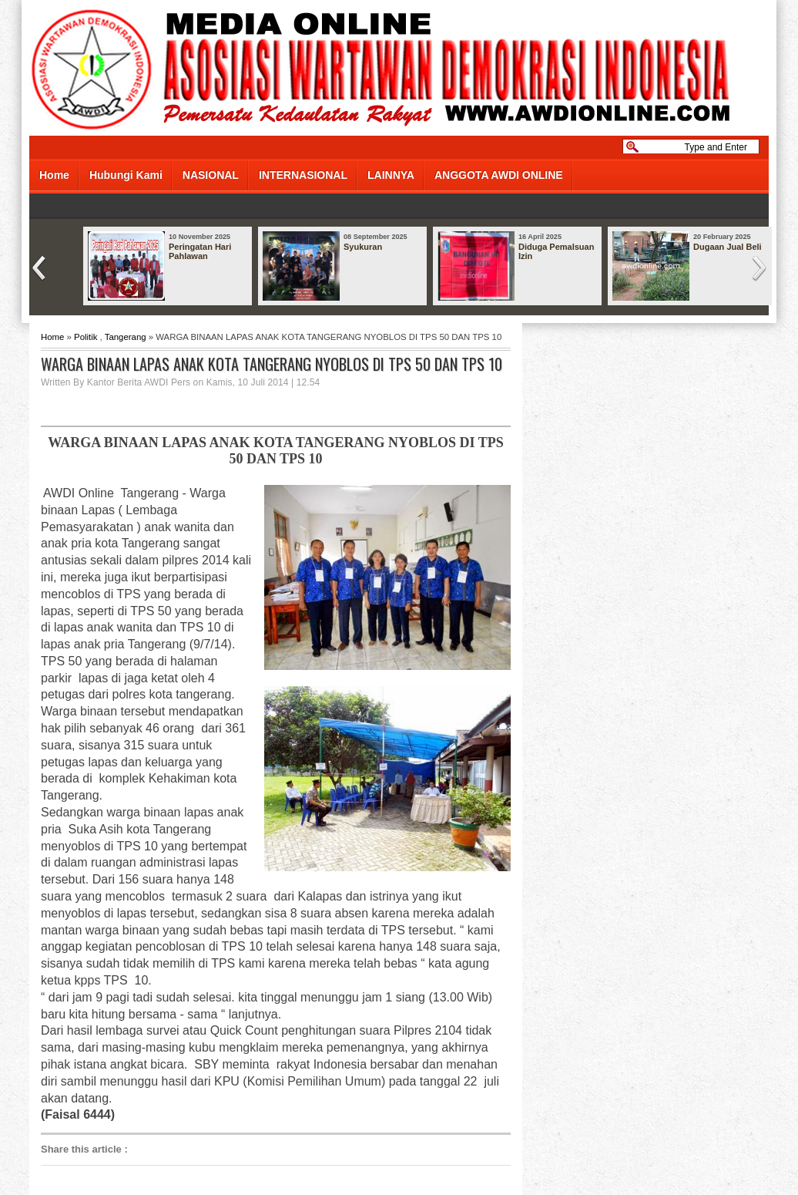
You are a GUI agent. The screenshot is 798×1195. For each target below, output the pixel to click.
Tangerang (125, 337)
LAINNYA (390, 175)
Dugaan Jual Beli (727, 246)
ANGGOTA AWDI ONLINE (498, 175)
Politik (85, 337)
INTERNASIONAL (303, 175)
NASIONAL (211, 175)
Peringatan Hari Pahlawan (200, 251)
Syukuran (363, 246)
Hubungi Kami (126, 175)
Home (54, 175)
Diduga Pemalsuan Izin (556, 251)
